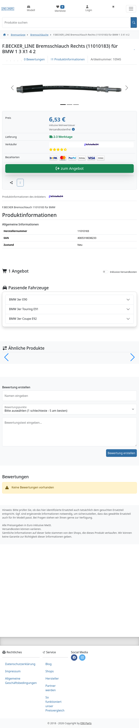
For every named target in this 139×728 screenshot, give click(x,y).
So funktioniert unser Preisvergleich (54, 703)
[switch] (105, 336)
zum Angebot (69, 232)
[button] (12, 88)
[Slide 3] (76, 104)
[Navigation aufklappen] (131, 8)
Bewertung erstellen (121, 517)
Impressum (13, 671)
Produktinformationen (68, 59)
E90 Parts (85, 723)
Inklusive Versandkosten (123, 336)
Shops (49, 671)
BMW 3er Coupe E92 (23, 383)
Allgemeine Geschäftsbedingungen (21, 680)
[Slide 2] (69, 104)
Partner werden (50, 688)
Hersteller (52, 678)
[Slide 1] (63, 104)
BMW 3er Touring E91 (23, 373)
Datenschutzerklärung (20, 664)
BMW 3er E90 (18, 364)
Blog (48, 664)
